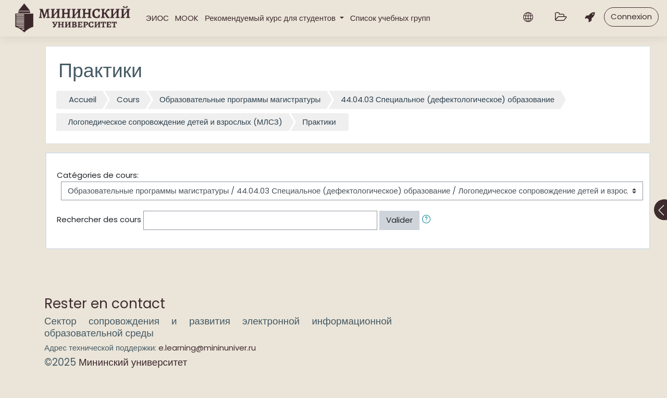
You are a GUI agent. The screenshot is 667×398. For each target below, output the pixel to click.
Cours (128, 99)
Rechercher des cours (99, 219)
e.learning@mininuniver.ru (207, 347)
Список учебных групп (390, 18)
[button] (428, 220)
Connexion (631, 16)
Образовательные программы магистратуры (239, 99)
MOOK (187, 18)
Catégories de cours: (98, 175)
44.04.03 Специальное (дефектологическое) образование (447, 99)
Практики (319, 121)
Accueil (82, 99)
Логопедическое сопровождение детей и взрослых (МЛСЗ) (175, 121)
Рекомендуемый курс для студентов (271, 18)
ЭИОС (157, 18)
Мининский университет (133, 362)
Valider (399, 219)
